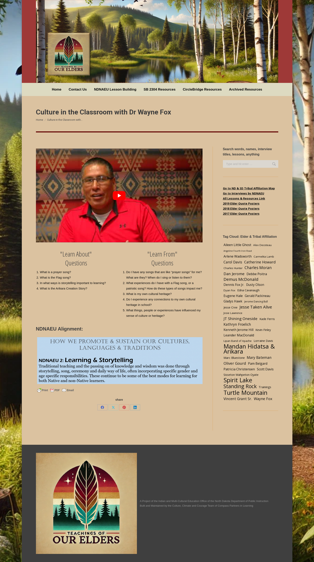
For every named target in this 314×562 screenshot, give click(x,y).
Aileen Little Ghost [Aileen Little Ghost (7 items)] (237, 245)
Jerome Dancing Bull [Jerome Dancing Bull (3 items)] (256, 301)
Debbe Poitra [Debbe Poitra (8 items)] (257, 273)
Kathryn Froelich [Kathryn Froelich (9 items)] (237, 324)
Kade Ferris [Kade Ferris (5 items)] (267, 319)
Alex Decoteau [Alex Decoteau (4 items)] (262, 245)
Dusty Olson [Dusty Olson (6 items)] (255, 285)
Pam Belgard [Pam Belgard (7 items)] (257, 363)
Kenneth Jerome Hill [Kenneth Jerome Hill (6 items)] (238, 330)
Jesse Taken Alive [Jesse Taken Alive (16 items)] (255, 307)
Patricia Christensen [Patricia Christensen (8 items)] (239, 369)
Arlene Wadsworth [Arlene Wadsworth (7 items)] (238, 256)
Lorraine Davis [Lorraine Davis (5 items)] (263, 341)
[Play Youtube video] (119, 195)
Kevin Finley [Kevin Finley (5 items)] (263, 330)
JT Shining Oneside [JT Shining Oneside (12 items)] (240, 318)
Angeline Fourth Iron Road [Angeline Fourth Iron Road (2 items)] (238, 250)
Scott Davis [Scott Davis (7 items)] (265, 369)
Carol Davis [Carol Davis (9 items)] (233, 262)
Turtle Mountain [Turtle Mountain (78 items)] (245, 392)
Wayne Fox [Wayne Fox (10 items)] (263, 398)
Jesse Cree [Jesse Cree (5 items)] (230, 307)
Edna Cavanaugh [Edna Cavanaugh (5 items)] (248, 290)
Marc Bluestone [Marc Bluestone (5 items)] (234, 358)
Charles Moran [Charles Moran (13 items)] (258, 267)
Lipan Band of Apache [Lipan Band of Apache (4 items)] (238, 341)
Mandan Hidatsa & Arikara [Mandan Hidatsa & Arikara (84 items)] (249, 349)
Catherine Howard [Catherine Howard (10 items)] (260, 262)
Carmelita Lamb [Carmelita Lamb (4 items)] (264, 256)
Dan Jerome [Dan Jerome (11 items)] (234, 273)
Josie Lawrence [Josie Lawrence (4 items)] (233, 313)
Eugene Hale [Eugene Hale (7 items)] (233, 296)
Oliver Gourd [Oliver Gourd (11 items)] (235, 363)
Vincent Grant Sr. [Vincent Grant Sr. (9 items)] (238, 398)
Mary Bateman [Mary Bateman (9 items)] (259, 357)
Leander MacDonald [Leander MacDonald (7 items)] (239, 335)
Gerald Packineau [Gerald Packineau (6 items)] (257, 296)
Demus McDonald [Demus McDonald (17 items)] (241, 279)
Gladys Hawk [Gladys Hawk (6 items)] (233, 301)
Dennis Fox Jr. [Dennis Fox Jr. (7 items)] (234, 284)
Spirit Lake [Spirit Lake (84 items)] (238, 380)
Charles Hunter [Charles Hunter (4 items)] (233, 268)
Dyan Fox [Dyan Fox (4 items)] (229, 290)
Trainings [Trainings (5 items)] (265, 387)
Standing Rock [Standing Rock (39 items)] (240, 386)
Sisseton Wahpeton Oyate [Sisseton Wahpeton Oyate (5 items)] (241, 375)
